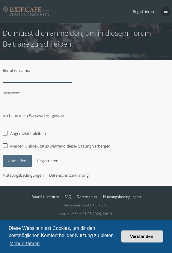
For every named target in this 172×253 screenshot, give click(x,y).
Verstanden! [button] (142, 236)
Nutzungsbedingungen (23, 175)
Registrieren (143, 11)
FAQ (67, 196)
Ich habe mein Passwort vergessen (33, 115)
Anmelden (17, 160)
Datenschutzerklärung (69, 175)
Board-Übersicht (45, 196)
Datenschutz (87, 196)
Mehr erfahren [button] (25, 243)
